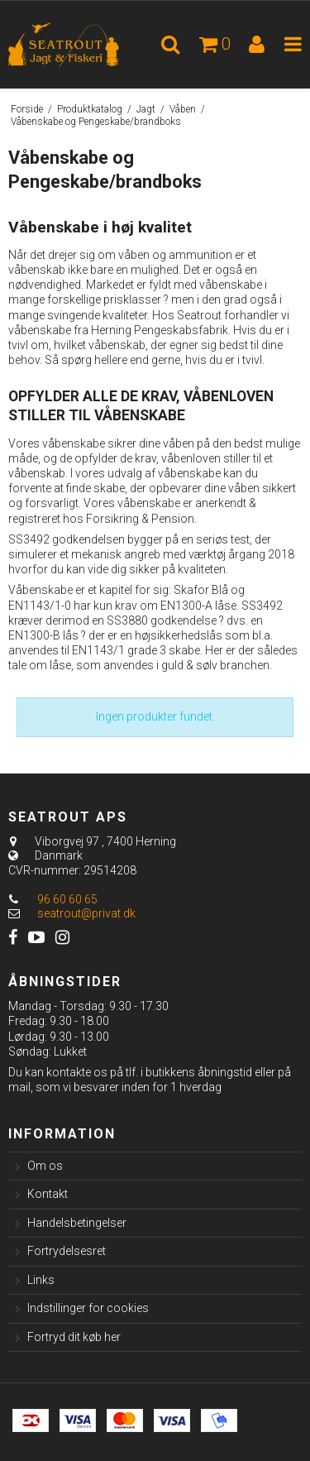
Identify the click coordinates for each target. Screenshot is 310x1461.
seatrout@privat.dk (86, 913)
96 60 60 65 (53, 899)
